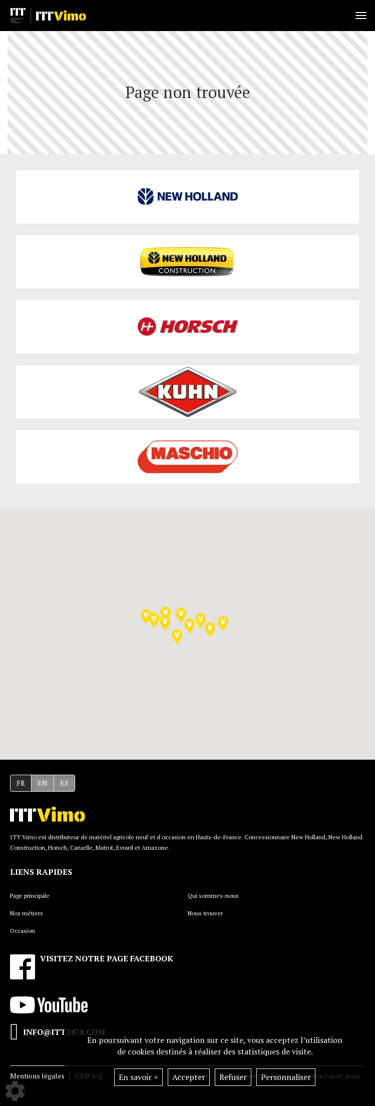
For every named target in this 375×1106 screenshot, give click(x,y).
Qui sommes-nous (213, 895)
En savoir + (138, 1076)
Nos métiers (26, 913)
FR (21, 783)
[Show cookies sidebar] (15, 1091)
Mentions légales (37, 1075)
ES (64, 783)
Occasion (22, 930)
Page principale (30, 895)
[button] (181, 615)
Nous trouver (205, 913)
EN (43, 783)
